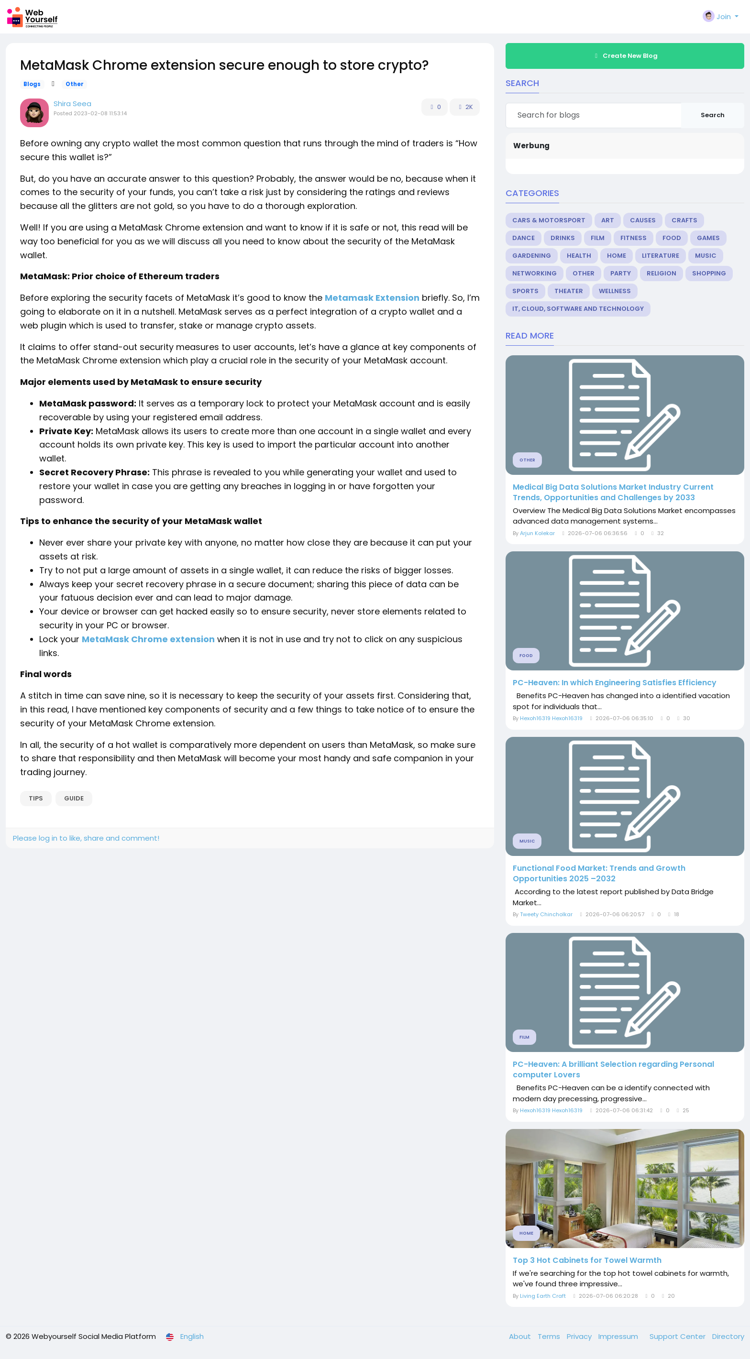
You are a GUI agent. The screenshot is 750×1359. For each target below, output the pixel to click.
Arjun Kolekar (537, 533)
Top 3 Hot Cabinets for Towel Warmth (587, 1260)
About (521, 1336)
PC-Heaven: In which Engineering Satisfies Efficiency (615, 683)
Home (616, 255)
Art (607, 220)
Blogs (32, 84)
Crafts (684, 220)
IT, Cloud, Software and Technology (578, 308)
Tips (36, 798)
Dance (523, 237)
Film (598, 237)
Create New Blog (625, 55)
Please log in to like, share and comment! (86, 838)
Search (713, 115)
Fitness (633, 237)
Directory (728, 1336)
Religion (661, 273)
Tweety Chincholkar (546, 914)
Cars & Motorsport (548, 220)
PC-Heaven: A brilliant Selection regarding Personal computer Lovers (613, 1069)
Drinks (563, 237)
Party (620, 273)
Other (75, 84)
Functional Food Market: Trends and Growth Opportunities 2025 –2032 (599, 873)
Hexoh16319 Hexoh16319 (551, 718)
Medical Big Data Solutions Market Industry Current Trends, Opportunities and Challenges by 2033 (613, 492)
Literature (660, 255)
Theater (568, 291)
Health (579, 255)
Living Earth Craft (543, 1296)
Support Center (678, 1336)
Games (708, 237)
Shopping (709, 273)
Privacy (580, 1336)
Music (706, 255)
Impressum (619, 1336)
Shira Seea (72, 104)
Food (671, 237)
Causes (643, 220)
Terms (550, 1336)
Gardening (531, 255)
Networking (534, 273)
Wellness (615, 291)
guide (74, 798)
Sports (525, 291)
